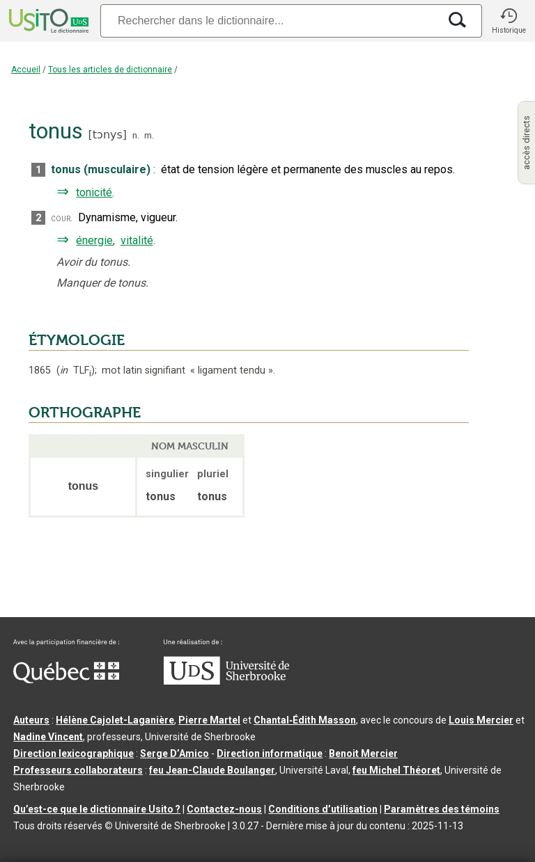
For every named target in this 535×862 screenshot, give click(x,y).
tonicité (94, 192)
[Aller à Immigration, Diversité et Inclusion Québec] (66, 679)
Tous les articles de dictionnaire (110, 69)
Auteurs (31, 720)
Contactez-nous (224, 809)
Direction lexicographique (73, 753)
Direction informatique (270, 753)
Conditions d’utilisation (323, 809)
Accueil (25, 69)
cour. (61, 218)
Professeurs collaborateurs (78, 770)
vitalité (137, 240)
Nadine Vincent (48, 736)
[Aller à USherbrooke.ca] (226, 681)
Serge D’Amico (174, 753)
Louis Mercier (481, 720)
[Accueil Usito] (47, 21)
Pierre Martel (209, 720)
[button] (508, 21)
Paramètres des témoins (441, 809)
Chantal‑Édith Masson (305, 720)
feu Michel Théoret (396, 770)
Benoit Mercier (363, 753)
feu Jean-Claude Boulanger (212, 770)
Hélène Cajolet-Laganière (115, 720)
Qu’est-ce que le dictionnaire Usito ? (96, 809)
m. (149, 135)
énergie (94, 240)
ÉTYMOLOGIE (77, 340)
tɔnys (108, 134)
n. (135, 135)
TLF (75, 370)
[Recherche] (269, 20)
